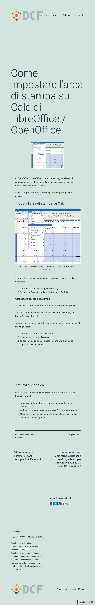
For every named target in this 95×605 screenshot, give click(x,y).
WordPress (79, 589)
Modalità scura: (85, 602)
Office (78, 435)
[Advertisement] (47, 48)
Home (46, 15)
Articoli (66, 15)
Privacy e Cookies (35, 536)
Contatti (80, 15)
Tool (54, 15)
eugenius (20, 438)
